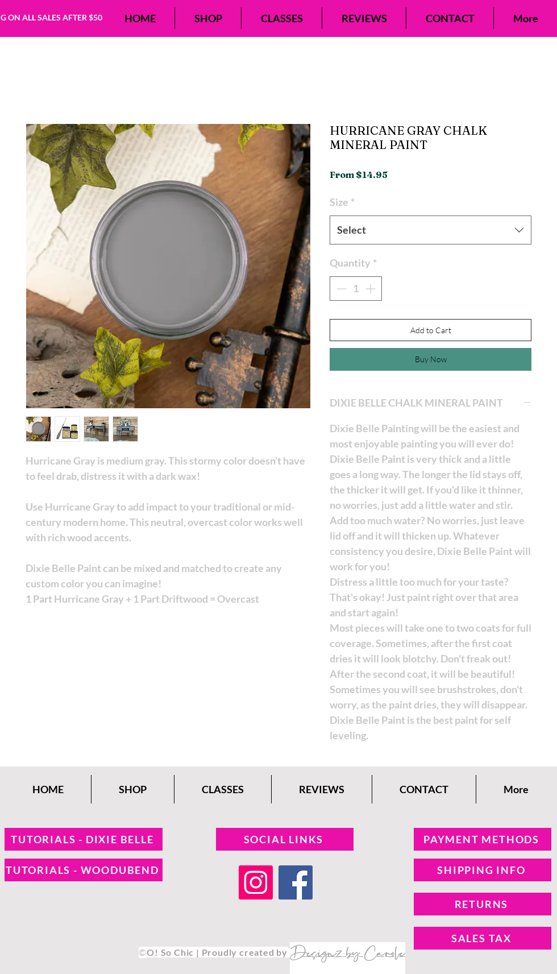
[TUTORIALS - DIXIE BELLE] (84, 839)
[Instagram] (256, 882)
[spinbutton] (356, 288)
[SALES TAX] (482, 938)
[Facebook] (295, 882)
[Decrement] (340, 288)
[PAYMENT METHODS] (482, 839)
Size (342, 202)
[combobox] (430, 229)
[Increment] (371, 288)
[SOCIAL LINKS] (285, 839)
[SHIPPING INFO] (482, 870)
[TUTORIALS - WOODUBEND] (84, 870)
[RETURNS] (482, 904)
